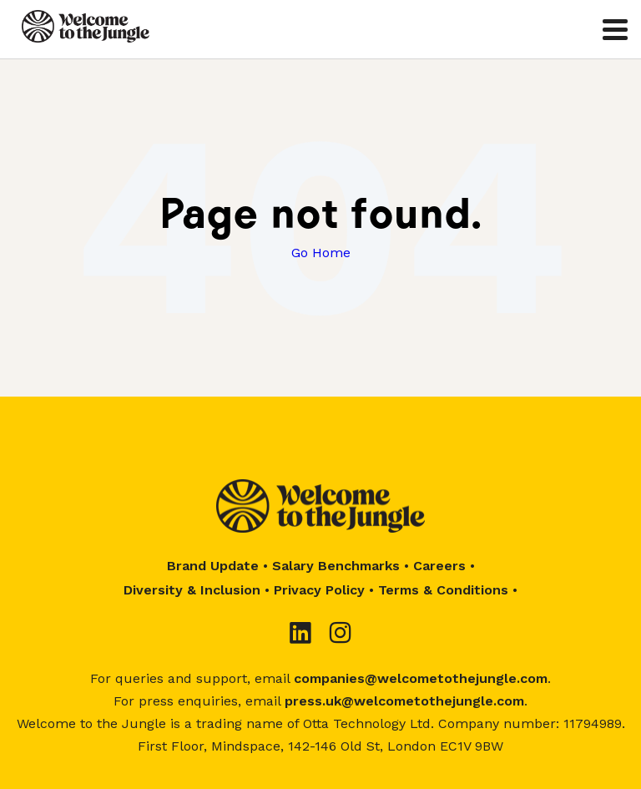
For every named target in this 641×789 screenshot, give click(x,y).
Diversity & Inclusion (192, 590)
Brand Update (213, 566)
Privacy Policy (319, 590)
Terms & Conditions (443, 590)
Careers (439, 566)
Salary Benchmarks (336, 566)
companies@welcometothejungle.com (421, 678)
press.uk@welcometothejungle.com (404, 701)
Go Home (321, 252)
